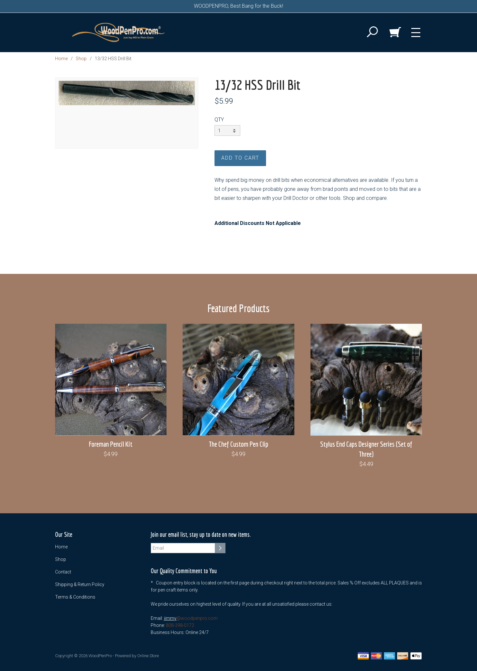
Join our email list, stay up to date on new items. (201, 534)
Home (61, 58)
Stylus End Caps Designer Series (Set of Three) (366, 449)
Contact (63, 571)
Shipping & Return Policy (79, 584)
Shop (81, 58)
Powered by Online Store (137, 655)
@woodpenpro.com (197, 618)
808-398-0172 (180, 625)
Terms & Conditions (75, 597)
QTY (219, 119)
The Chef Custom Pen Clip (238, 444)
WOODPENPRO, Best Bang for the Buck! (238, 6)
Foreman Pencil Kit (110, 444)
